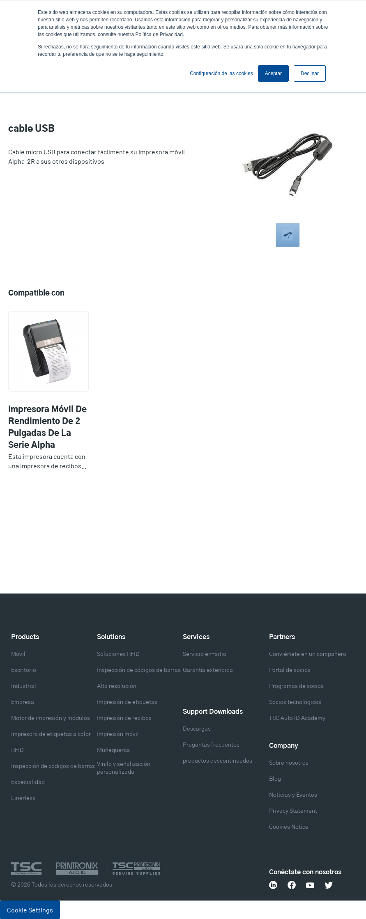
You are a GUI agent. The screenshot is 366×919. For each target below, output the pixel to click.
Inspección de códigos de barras (53, 766)
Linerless (23, 798)
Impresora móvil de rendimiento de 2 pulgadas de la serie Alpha (47, 427)
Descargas (197, 729)
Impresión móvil (118, 734)
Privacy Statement (293, 811)
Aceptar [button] (273, 73)
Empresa (22, 702)
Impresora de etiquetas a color (51, 734)
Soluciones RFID (118, 654)
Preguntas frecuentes (211, 745)
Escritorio (23, 670)
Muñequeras (113, 750)
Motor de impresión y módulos (50, 718)
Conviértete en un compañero (307, 654)
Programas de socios (296, 686)
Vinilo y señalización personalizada (123, 768)
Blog (275, 779)
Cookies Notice (288, 827)
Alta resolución (116, 686)
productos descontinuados (217, 761)
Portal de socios (290, 670)
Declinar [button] (310, 73)
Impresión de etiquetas (127, 702)
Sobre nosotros (288, 763)
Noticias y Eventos (293, 795)
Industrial (23, 686)
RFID (17, 750)
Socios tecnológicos (295, 702)
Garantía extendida (208, 670)
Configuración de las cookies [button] (221, 73)
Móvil (18, 654)
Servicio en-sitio (204, 654)
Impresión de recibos (124, 718)
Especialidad (28, 782)
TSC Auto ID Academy (297, 718)
